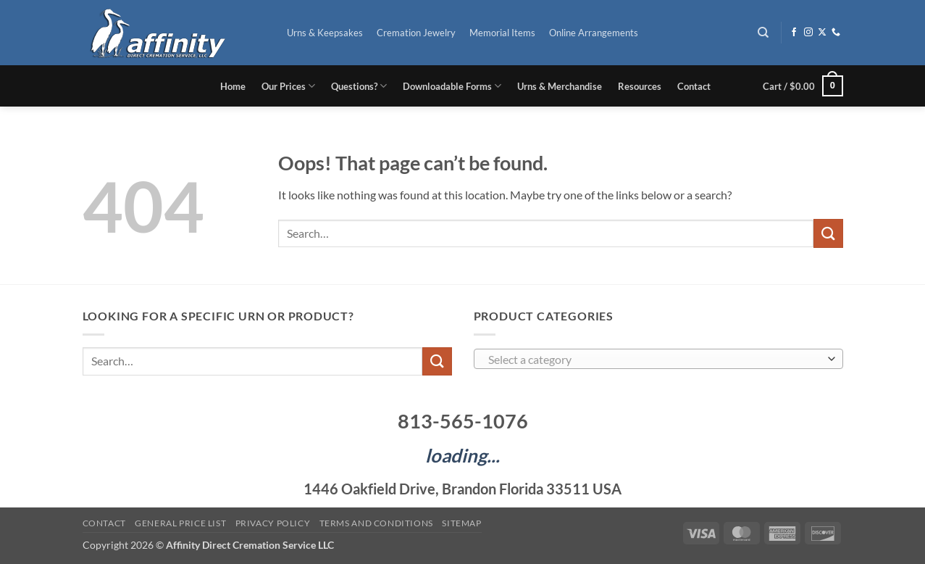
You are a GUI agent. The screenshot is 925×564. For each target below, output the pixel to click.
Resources (639, 86)
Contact (694, 86)
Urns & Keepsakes (325, 32)
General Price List (180, 523)
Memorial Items (502, 32)
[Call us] (836, 33)
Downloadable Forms (452, 86)
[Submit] (827, 233)
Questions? (359, 86)
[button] (802, 86)
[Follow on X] (822, 33)
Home (233, 86)
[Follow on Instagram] (808, 33)
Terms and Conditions (376, 523)
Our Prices (288, 86)
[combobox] (658, 359)
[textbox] (654, 359)
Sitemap (461, 523)
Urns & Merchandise (559, 86)
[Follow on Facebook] (794, 33)
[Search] (763, 32)
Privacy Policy (273, 523)
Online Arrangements (593, 32)
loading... (462, 455)
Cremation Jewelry (416, 32)
